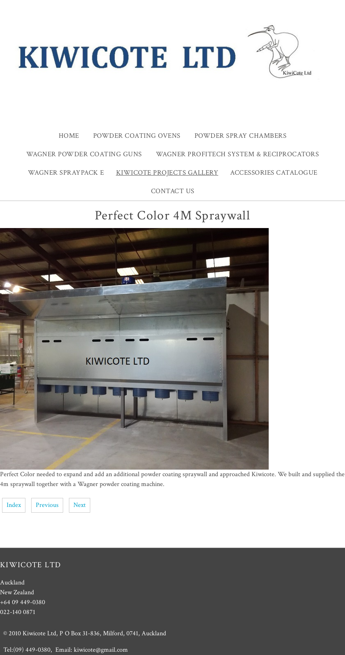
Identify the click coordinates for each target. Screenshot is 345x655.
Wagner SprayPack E (66, 172)
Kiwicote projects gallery (167, 172)
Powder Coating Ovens (136, 135)
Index (14, 505)
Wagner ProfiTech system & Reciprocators (237, 154)
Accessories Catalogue (274, 172)
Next (79, 505)
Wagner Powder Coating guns (84, 154)
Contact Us (172, 191)
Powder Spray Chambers (240, 135)
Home (69, 135)
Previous (47, 505)
